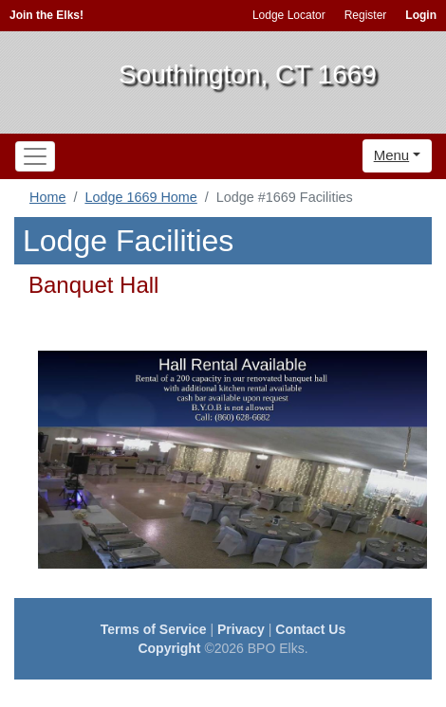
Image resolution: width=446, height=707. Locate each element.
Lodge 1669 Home (140, 197)
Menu (392, 155)
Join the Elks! (46, 15)
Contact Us (310, 629)
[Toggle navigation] (35, 156)
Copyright (169, 648)
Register (365, 15)
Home (47, 197)
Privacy (241, 629)
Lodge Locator (288, 15)
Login (421, 15)
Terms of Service (154, 629)
